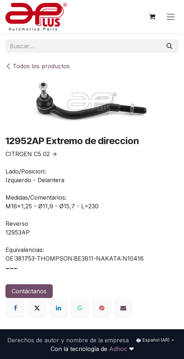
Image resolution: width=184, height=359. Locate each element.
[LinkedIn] (58, 308)
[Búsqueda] (169, 46)
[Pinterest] (102, 308)
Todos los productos (37, 66)
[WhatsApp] (80, 308)
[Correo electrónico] (123, 308)
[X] (37, 308)
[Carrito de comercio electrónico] (152, 17)
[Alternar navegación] (171, 17)
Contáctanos (29, 291)
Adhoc (119, 348)
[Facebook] (15, 308)
